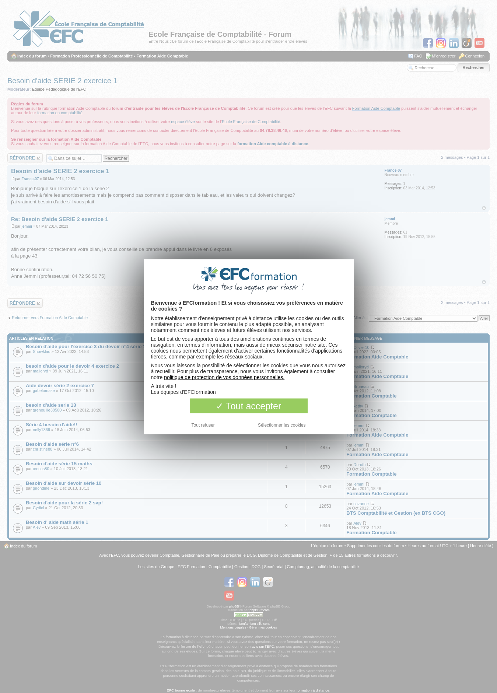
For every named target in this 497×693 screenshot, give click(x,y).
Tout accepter (248, 405)
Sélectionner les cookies (281, 424)
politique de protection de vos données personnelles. (224, 377)
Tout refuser (203, 424)
